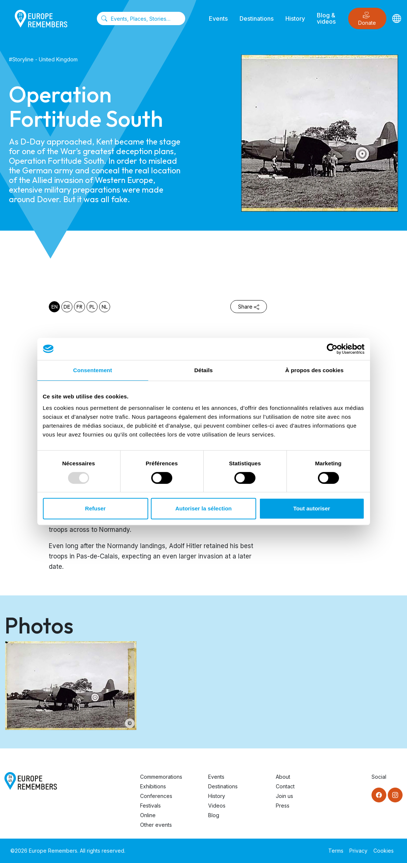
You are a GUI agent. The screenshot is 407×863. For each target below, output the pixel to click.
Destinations (257, 18)
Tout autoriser (311, 508)
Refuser (95, 508)
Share (248, 306)
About (283, 777)
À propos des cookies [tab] (314, 370)
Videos (216, 805)
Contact (285, 786)
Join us (284, 796)
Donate (367, 18)
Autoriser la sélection (203, 508)
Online (148, 815)
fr (79, 306)
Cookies (383, 850)
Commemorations (161, 777)
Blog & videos (326, 18)
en (54, 306)
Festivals (150, 805)
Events (218, 18)
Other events (156, 825)
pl (92, 306)
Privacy (358, 850)
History (295, 18)
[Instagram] (395, 795)
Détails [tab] (203, 370)
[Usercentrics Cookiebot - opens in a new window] (332, 348)
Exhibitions (153, 786)
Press (282, 805)
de (67, 306)
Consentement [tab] (92, 370)
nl (105, 306)
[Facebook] (379, 795)
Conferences (156, 796)
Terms (335, 850)
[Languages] (396, 18)
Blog (213, 815)
